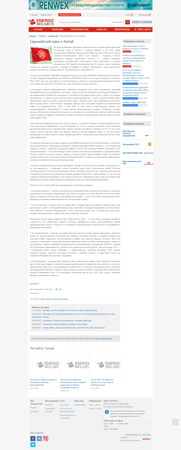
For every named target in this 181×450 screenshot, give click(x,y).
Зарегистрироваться (103, 338)
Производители (79, 29)
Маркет (33, 407)
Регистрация (143, 15)
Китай (41, 299)
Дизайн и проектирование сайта (130, 438)
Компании (57, 29)
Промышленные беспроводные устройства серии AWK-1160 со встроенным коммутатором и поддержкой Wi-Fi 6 (136, 91)
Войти (87, 338)
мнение (65, 299)
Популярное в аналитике (135, 114)
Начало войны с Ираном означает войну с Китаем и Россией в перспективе (74, 327)
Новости (101, 29)
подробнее (135, 416)
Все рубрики (118, 22)
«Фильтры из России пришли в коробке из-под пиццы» (65, 324)
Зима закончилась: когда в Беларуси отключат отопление (135, 47)
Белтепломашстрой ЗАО (132, 162)
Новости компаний (130, 84)
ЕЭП (36, 299)
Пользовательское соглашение (68, 416)
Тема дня (127, 51)
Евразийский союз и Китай (73, 36)
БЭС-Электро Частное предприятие (129, 133)
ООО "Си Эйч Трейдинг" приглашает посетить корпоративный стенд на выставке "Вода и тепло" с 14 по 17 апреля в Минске (136, 75)
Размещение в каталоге (70, 15)
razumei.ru (34, 283)
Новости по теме (40, 307)
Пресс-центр (144, 29)
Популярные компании (134, 123)
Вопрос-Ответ (46, 15)
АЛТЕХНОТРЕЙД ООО (133, 153)
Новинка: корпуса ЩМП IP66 (134, 102)
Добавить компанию (142, 22)
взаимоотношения (53, 299)
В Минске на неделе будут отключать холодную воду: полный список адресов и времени (134, 59)
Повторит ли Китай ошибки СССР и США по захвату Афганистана (70, 310)
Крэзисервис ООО (131, 144)
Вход (128, 15)
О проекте (34, 15)
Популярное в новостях (134, 41)
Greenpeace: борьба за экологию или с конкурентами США (67, 320)
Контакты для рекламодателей (67, 410)
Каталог (38, 29)
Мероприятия (122, 29)
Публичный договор (50, 410)
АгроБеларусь (80, 404)
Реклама (48, 404)
